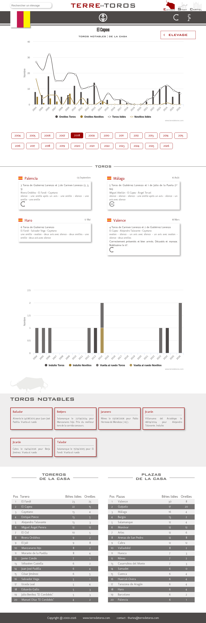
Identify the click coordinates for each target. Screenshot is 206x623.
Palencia (31, 178)
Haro (28, 220)
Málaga (118, 178)
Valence (119, 220)
